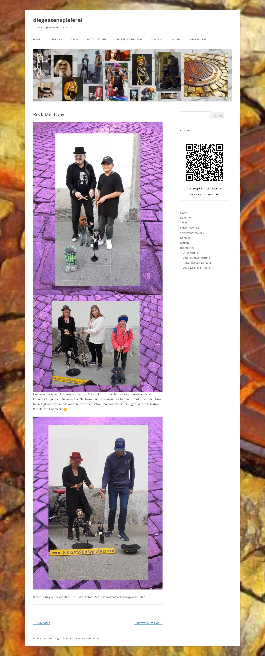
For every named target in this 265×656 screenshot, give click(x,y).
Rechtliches (198, 39)
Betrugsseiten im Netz (196, 267)
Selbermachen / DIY (129, 39)
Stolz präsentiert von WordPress (81, 638)
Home (37, 39)
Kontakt (157, 39)
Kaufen (176, 39)
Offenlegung (190, 253)
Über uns (56, 39)
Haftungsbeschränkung (197, 262)
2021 (143, 597)
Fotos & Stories (97, 39)
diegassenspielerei (57, 20)
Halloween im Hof (148, 623)
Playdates (41, 623)
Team (74, 39)
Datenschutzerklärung (196, 257)
